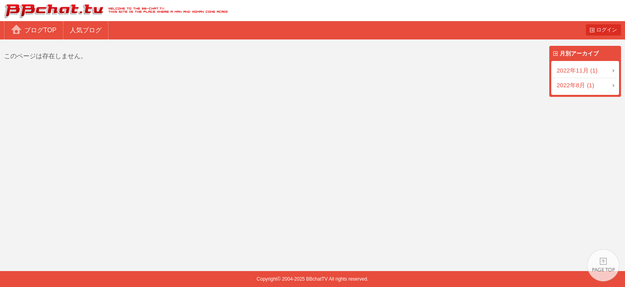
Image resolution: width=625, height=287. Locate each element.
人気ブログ (86, 30)
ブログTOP (40, 30)
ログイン (606, 30)
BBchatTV (114, 10)
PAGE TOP (603, 265)
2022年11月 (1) (577, 70)
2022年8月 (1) (575, 85)
